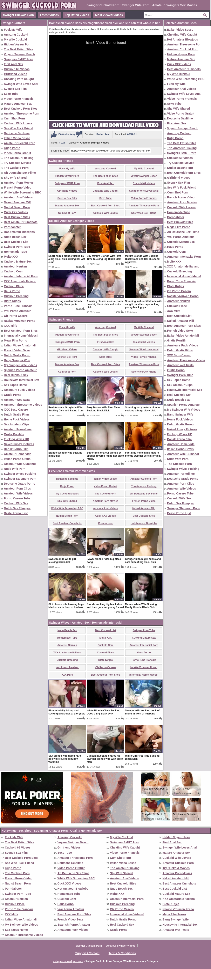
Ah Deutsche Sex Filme (20, 172)
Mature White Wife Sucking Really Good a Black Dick (141, 606)
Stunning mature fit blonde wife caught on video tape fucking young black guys (143, 304)
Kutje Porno (12, 148)
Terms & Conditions (122, 953)
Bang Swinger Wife (17, 360)
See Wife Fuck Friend (18, 128)
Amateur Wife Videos (18, 493)
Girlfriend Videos (15, 74)
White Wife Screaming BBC (22, 192)
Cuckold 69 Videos (16, 69)
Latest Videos (49, 15)
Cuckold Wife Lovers (18, 123)
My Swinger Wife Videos (20, 365)
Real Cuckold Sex (16, 375)
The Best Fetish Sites (18, 49)
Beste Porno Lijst (16, 513)
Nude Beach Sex (15, 236)
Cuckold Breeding (16, 296)
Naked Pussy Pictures (19, 444)
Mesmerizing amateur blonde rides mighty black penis (65, 303)
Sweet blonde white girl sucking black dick (62, 561)
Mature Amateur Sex (18, 103)
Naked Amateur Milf (17, 202)
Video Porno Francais (19, 98)
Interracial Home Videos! (21, 335)
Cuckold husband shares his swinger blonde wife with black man (105, 758)
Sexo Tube (11, 93)
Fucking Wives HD (16, 439)
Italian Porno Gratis (17, 459)
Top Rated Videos (77, 15)
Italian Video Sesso (17, 138)
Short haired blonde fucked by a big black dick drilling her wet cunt (66, 259)
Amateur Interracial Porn (21, 276)
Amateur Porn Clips (17, 488)
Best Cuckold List (16, 241)
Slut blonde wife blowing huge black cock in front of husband (66, 606)
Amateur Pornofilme (18, 429)
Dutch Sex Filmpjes (17, 508)
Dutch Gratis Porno (17, 355)
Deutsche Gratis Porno (19, 483)
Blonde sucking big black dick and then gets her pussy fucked (105, 606)
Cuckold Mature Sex (18, 261)
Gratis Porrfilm (14, 434)
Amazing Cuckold (16, 34)
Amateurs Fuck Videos (19, 389)
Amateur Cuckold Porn (19, 143)
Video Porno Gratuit (17, 153)
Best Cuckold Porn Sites (21, 108)
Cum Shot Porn (14, 118)
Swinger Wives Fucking (20, 473)
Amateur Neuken (15, 266)
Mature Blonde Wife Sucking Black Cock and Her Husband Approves (142, 259)
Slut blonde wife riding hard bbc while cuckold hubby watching (64, 758)
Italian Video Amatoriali (20, 345)
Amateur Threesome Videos (23, 404)
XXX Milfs (10, 325)
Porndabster (12, 227)
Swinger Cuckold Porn (18, 15)
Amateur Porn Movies (19, 182)
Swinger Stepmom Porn (20, 478)
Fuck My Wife (13, 29)
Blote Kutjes (12, 301)
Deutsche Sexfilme (17, 133)
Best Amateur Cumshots (21, 222)
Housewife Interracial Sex (21, 380)
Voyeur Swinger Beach (19, 54)
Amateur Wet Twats (17, 399)
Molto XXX (11, 256)
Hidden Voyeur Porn (18, 44)
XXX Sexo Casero (16, 409)
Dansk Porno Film (16, 449)
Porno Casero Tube (17, 498)
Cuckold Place (14, 286)
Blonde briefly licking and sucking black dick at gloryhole (66, 712)
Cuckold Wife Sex (16, 503)
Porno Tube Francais (18, 306)
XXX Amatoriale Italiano (20, 281)
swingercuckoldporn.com (68, 961)
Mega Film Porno (15, 340)
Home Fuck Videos (17, 419)
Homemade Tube (15, 251)
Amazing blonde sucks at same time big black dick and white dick (105, 304)
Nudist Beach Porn (17, 207)
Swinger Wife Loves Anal (21, 84)
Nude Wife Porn (14, 468)
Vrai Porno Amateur (17, 311)
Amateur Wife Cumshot (20, 463)
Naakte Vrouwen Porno (19, 320)
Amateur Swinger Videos (94, 142)
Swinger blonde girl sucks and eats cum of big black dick (143, 561)
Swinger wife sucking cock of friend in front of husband (142, 712)
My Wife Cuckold (15, 39)
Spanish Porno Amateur (20, 370)
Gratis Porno (12, 394)
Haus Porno (12, 291)
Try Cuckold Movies (17, 162)
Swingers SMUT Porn (18, 59)
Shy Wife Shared (15, 177)
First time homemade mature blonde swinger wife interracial (143, 454)
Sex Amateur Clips (16, 424)
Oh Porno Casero (16, 315)
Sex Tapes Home (15, 385)
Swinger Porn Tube (17, 246)
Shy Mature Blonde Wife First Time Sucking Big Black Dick (104, 257)
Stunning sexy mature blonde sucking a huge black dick (142, 409)
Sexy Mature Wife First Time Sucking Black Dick (103, 409)
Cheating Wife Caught (19, 79)
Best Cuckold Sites (17, 217)
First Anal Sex (13, 64)
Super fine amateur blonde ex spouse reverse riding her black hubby (105, 455)
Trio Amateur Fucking (18, 158)
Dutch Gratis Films (16, 414)
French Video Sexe (17, 350)
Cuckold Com (13, 271)
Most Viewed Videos (109, 15)
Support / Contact (87, 953)
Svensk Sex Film (15, 88)
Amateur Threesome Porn (21, 113)
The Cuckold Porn (16, 167)
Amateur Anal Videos (18, 197)
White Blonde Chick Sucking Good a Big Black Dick (103, 712)
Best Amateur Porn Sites (21, 330)
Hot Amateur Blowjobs (19, 232)
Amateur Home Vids (17, 454)
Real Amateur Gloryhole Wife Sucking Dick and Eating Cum (65, 409)
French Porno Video (17, 187)
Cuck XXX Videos (16, 212)
